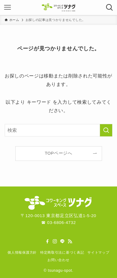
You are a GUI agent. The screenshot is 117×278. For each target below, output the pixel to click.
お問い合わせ (58, 260)
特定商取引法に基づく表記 (62, 252)
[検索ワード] (58, 130)
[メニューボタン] (7, 7)
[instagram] (55, 241)
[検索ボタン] (109, 7)
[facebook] (47, 241)
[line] (62, 241)
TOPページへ (58, 153)
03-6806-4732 (61, 222)
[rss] (70, 241)
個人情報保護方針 (22, 252)
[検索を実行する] (106, 130)
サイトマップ (98, 252)
